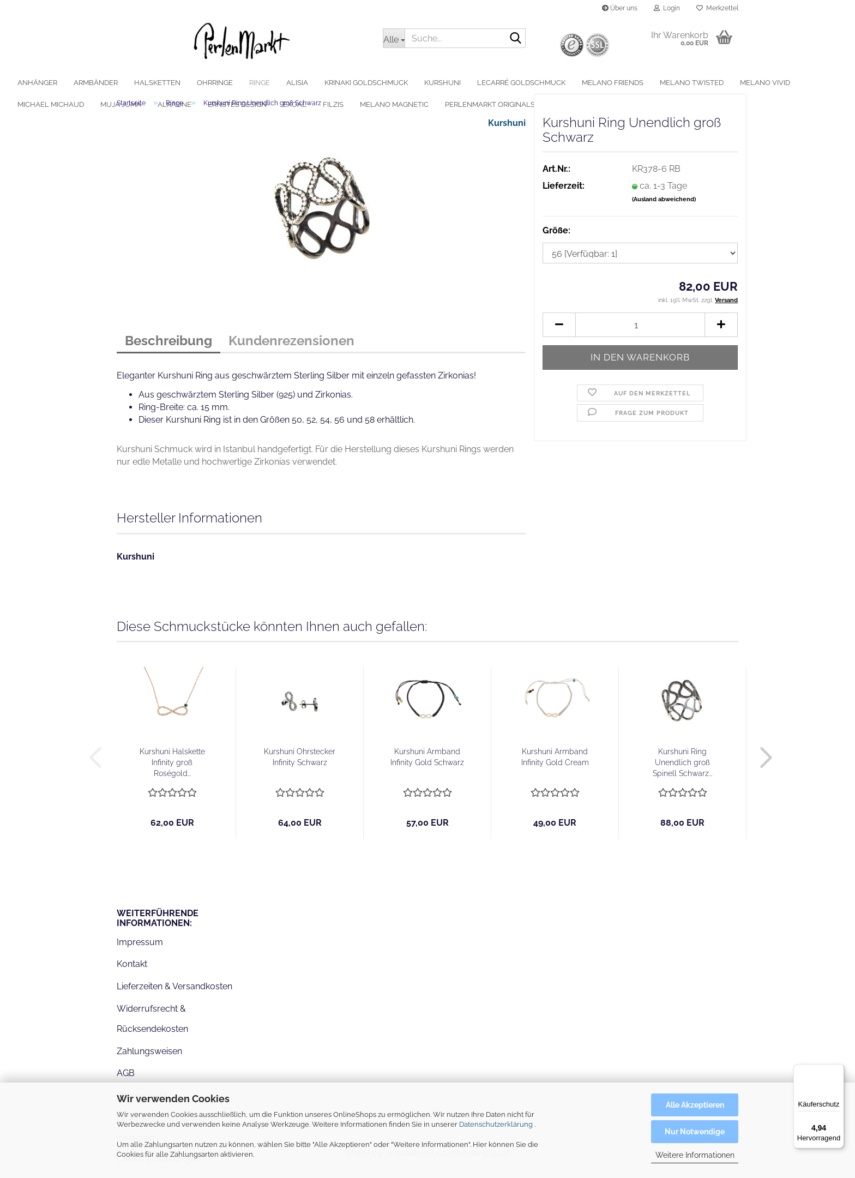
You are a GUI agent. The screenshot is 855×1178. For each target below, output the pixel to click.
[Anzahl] (640, 332)
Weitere (789, 83)
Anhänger (71, 83)
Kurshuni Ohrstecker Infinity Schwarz (299, 764)
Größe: (556, 237)
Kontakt (132, 971)
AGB (126, 1080)
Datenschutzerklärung (496, 1124)
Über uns (619, 8)
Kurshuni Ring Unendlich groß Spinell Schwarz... (682, 770)
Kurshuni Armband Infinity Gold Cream (555, 764)
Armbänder (129, 83)
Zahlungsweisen (149, 1058)
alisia (331, 83)
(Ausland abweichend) (664, 207)
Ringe (293, 83)
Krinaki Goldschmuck (400, 83)
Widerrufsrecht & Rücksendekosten (152, 1026)
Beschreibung (168, 348)
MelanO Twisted (725, 83)
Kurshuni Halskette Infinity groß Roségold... (172, 770)
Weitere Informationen (694, 1155)
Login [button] (667, 8)
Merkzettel (717, 8)
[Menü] (837, 1070)
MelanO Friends (646, 83)
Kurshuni (476, 83)
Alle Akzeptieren (695, 1105)
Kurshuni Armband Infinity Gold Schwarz (427, 764)
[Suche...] (394, 38)
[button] (559, 332)
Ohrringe (249, 83)
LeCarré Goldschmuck (555, 83)
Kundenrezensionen (291, 348)
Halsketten (191, 83)
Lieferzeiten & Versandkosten (174, 994)
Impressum (140, 949)
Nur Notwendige (695, 1131)
